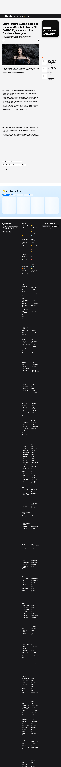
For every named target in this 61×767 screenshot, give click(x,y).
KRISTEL (32, 520)
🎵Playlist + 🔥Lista (26, 245)
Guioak (32, 460)
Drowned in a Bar (25, 422)
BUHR (32, 368)
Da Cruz (24, 401)
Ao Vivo (23, 318)
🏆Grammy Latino (25, 251)
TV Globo (33, 743)
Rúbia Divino (24, 676)
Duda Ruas (24, 426)
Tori (31, 729)
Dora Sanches (25, 419)
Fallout (23, 436)
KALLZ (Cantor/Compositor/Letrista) (26, 516)
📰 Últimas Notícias (18, 16)
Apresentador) (34, 322)
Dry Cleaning (33, 422)
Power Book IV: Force (25, 653)
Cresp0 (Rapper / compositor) (34, 393)
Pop (31, 648)
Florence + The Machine (34, 443)
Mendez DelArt (25, 578)
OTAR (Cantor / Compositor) (34, 625)
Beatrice (23, 356)
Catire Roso (24, 384)
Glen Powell (24, 456)
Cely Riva (32, 384)
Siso (23, 695)
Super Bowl (24, 710)
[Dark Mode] (55, 16)
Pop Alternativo (25, 650)
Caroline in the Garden (34, 382)
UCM (32, 745)
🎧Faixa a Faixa (25, 239)
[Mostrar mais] (25, 165)
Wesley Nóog (33, 756)
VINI (32, 750)
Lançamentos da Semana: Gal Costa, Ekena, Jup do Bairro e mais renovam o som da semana (52, 69)
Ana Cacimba (24, 303)
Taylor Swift (33, 712)
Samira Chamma (25, 680)
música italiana (5, 72)
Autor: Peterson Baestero (25, 335)
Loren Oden (33, 542)
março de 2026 (32, 130)
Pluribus (24, 646)
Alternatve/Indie (34, 293)
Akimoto (32, 281)
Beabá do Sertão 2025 (34, 353)
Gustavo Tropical (34, 462)
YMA (23, 762)
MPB (23, 586)
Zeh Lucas (33, 766)
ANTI (23, 316)
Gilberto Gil (33, 454)
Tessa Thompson (34, 714)
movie (32, 584)
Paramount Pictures (33, 634)
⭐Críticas (24, 229)
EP (22, 432)
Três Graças (33, 733)
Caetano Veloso (25, 370)
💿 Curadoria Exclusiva (29, 194)
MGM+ (23, 580)
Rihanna (32, 665)
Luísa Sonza (33, 552)
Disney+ (32, 412)
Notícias (16, 161)
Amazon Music (34, 300)
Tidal (32, 723)
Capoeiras (24, 379)
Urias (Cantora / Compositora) (25, 748)
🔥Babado (24, 268)
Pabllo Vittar (33, 628)
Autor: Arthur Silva (34, 334)
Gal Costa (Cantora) (26, 452)
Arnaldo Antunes (34, 326)
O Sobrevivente (34, 620)
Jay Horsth (33, 491)
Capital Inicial (33, 376)
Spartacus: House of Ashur (34, 700)
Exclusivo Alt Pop (25, 434)
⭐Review (33, 229)
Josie (32, 497)
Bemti (32, 356)
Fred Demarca (34, 448)
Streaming (33, 707)
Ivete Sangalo (25, 489)
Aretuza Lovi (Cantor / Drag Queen (25, 327)
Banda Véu (24, 348)
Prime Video (33, 652)
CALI (23, 374)
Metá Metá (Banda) (34, 578)
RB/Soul (32, 659)
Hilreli (32, 473)
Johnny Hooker (25, 497)
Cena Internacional (26, 386)
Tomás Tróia (24, 727)
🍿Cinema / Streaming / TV (34, 232)
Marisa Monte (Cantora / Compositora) (25, 567)
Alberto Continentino (24, 284)
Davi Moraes (24, 403)
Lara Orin (24, 531)
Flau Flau (33, 440)
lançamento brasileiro (24, 529)
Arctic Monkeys (25, 324)
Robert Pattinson (25, 668)
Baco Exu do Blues (26, 344)
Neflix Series (24, 595)
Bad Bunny (33, 344)
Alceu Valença (34, 289)
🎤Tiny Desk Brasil (34, 237)
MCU (32, 572)
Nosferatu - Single (25, 605)
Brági (23, 364)
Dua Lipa (24, 424)
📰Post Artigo (25, 266)
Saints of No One (25, 678)
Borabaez (24, 362)
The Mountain (25, 719)
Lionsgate (33, 538)
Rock (32, 670)
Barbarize (33, 350)
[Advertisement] (30, 7)
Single (32, 690)
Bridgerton (24, 366)
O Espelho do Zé (34, 617)
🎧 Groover (13, 194)
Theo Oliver (24, 721)
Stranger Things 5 (34, 705)
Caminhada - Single (34, 374)
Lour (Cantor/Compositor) (35, 545)
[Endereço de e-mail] (46, 226)
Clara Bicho (33, 390)
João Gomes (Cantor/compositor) (26, 494)
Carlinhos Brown (34, 379)
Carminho (24, 381)
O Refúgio (24, 620)
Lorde (23, 542)
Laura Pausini (12, 161)
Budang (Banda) (25, 368)
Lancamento (33, 522)
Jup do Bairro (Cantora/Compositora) (34, 507)
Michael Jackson (34, 580)
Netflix (32, 595)
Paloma (32, 630)
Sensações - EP (34, 682)
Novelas (23, 613)
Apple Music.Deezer (33, 319)
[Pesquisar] (57, 16)
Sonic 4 (23, 697)
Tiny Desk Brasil (25, 725)
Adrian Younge (34, 276)
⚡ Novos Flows (19, 194)
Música (23, 590)
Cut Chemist (24, 397)
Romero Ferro (25, 674)
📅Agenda (33, 259)
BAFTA (23, 346)
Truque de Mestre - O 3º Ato (35, 737)
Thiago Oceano (34, 721)
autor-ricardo (33, 332)
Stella (32, 703)
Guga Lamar (24, 460)
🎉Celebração (25, 235)
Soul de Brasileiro (34, 697)
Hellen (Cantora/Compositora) (34, 470)
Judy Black (33, 499)
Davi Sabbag (33, 403)
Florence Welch (25, 446)
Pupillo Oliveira (34, 655)
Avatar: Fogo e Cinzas (34, 342)
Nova (32, 609)
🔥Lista (32, 268)
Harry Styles (24, 464)
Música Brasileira (25, 593)
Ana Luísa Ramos (34, 303)
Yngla (32, 762)
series (23, 686)
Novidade (20, 161)
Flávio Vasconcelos (26, 442)
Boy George (33, 362)
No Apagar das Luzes (25, 602)
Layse (23, 533)
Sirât (23, 692)
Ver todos (12, 169)
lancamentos (33, 528)
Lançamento (24, 526)
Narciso (32, 593)
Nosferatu (33, 602)
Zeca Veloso (24, 766)
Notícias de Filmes (25, 607)
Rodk (32, 672)
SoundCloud (24, 699)
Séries (32, 686)
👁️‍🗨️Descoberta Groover (25, 257)
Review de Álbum (34, 663)
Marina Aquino (34, 562)
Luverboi (24, 556)
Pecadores (24, 640)
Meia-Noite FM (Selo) (25, 575)
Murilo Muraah (25, 588)
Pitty (32, 644)
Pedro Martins (25, 642)
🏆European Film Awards (34, 246)
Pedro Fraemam (34, 640)
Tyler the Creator (25, 745)
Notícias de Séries (25, 609)
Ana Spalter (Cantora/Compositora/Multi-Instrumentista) (26, 307)
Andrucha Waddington (24, 312)
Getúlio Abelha (25, 454)
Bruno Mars (33, 366)
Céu (31, 386)
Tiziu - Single (33, 725)
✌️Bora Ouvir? (25, 227)
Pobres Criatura (34, 646)
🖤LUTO (24, 270)
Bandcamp (24, 350)
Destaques (24, 410)
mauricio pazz (25, 572)
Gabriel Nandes (25, 450)
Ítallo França (33, 486)
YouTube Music (25, 764)
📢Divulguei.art (25, 263)
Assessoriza (33, 330)
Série (32, 684)
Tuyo (23, 743)
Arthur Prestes (25, 330)
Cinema (32, 388)
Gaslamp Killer (34, 452)
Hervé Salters (25, 473)
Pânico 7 (24, 633)
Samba (32, 678)
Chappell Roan (25, 388)
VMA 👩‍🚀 (24, 756)
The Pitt (32, 719)
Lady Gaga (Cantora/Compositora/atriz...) (26, 523)
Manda (32, 558)
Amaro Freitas (33, 295)
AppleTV (24, 322)
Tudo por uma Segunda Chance (34, 741)
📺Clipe (32, 266)
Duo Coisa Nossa (34, 426)
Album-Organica (25, 289)
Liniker (23, 538)
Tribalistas (6, 101)
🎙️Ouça (23, 237)
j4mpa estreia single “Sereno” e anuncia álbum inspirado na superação (51, 62)
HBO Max (24, 466)
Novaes (32, 611)
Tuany (23, 740)
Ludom (23, 552)
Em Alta (23, 430)
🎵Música (33, 242)
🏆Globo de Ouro (25, 249)
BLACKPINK (24, 360)
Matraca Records (34, 570)
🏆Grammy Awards (34, 249)
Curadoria (33, 395)
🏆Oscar (32, 251)
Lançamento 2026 (34, 526)
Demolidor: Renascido (33, 408)
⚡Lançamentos (25, 225)
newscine (33, 597)
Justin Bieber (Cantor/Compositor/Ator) (26, 512)
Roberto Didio (33, 668)
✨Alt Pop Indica (34, 227)
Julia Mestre (24, 502)
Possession (33, 650)
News (23, 597)
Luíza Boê (24, 554)
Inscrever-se (54, 226)
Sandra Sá (33, 680)
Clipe (23, 392)
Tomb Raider (33, 727)
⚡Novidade (6, 161)
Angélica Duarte (34, 311)
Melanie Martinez (34, 574)
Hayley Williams (34, 464)
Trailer (23, 731)
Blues (32, 360)
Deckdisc (32, 405)
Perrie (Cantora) (34, 642)
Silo (31, 688)
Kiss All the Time (25, 520)
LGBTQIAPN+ (33, 533)
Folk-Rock (24, 448)
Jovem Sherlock (25, 499)
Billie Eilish (24, 358)
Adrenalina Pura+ (25, 276)
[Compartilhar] (38, 40)
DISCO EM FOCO (25, 412)
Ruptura (32, 676)
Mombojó (24, 584)
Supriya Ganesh (34, 710)
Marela (23, 560)
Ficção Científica (34, 436)
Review (23, 663)
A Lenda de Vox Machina (34, 271)
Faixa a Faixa (33, 434)
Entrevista (33, 430)
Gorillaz (23, 458)
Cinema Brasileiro (25, 390)
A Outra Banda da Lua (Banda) (25, 274)
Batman (23, 352)
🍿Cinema (24, 231)
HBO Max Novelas (34, 466)
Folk (32, 446)
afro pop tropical (34, 279)
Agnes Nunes (25, 281)
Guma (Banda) (25, 462)
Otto (23, 628)
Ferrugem (4, 98)
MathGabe (24, 570)
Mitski (23, 582)
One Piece (33, 622)
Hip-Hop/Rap (25, 475)
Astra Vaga (24, 332)
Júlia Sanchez (25, 506)
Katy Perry (33, 515)
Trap (32, 731)
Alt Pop (32, 291)
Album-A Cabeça (34, 283)
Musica (32, 588)
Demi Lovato (24, 407)
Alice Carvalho (25, 291)
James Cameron (34, 489)
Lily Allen (32, 536)
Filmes (32, 438)
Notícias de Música (34, 607)
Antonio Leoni (33, 316)
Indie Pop (33, 477)
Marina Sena (33, 564)
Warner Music (5, 131)
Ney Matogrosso (34, 599)
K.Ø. (31, 511)
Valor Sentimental (34, 747)
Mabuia (23, 558)
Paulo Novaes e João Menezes (34, 637)
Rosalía (32, 674)
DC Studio (24, 405)
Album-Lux (24, 286)
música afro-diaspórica (33, 591)
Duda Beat (33, 424)
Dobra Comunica (34, 414)
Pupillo (23, 655)
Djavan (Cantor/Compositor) (26, 416)
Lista (23, 540)
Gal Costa (33, 450)
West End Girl (25, 758)
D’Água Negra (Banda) (33, 398)
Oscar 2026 (24, 624)
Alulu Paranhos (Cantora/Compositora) (26, 297)
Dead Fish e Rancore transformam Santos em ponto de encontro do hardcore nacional (52, 76)
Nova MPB (24, 611)
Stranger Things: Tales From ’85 (25, 708)
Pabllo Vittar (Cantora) (24, 631)
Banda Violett (33, 348)
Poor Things (24, 648)
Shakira (23, 688)
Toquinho (24, 729)
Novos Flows (24, 615)
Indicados (33, 475)
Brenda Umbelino (34, 364)
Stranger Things (25, 705)
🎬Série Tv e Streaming (24, 243)
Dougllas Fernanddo (33, 420)
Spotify (23, 703)
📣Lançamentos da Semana (34, 263)
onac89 (23, 622)
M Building (33, 556)
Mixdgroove (33, 582)
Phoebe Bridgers (25, 644)
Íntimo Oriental (34, 479)
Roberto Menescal (25, 670)
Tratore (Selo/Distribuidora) (26, 734)
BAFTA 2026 (33, 346)
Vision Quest (24, 754)
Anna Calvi (33, 314)
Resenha (32, 661)
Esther (32, 432)
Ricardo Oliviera (25, 665)
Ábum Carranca (34, 273)
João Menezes (34, 493)
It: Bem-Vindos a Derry (25, 486)
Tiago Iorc (24, 723)
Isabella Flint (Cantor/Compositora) (35, 482)
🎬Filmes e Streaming (33, 240)
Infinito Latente (25, 479)
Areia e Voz (33, 324)
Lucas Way (33, 548)
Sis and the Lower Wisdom (34, 693)
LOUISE (23, 544)
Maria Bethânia (34, 560)
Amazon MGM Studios (25, 301)
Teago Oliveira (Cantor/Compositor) (26, 716)
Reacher (24, 661)
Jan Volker (24, 491)
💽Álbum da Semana (24, 260)
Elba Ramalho (25, 428)
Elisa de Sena (33, 428)
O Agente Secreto (34, 615)
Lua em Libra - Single (25, 549)
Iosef (23, 481)
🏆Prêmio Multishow (24, 254)
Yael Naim (33, 760)
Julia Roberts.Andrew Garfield (34, 503)
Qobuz (23, 657)
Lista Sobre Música (34, 540)
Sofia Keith (33, 695)
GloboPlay (33, 456)
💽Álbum (32, 256)
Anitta (23, 314)
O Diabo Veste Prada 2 (25, 618)
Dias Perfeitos (33, 410)
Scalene (23, 682)
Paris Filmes (24, 636)
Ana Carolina (35, 97)
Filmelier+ (24, 438)
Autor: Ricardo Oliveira (25, 342)
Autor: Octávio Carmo (25, 339)
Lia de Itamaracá (25, 536)
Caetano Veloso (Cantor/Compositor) (35, 371)
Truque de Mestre (25, 736)
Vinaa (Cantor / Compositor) (25, 751)
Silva (23, 690)
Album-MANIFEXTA (33, 287)
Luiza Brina (33, 554)
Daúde (32, 401)
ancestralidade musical (34, 306)
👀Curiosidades (34, 253)
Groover (32, 458)
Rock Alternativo (25, 672)
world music (33, 758)
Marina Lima (24, 564)
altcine (23, 293)
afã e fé (23, 279)
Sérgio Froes (24, 684)
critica (23, 395)
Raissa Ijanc (24, 659)
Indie (23, 477)
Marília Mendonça (25, 562)
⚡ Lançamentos (27, 16)
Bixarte (32, 358)
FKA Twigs (24, 440)
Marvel (32, 566)
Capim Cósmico (25, 376)
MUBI (32, 586)
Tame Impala (24, 712)
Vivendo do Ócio (34, 754)
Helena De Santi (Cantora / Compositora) (25, 470)
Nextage (24, 599)
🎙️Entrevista (33, 235)
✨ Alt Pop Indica (6, 194)
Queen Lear (33, 657)
